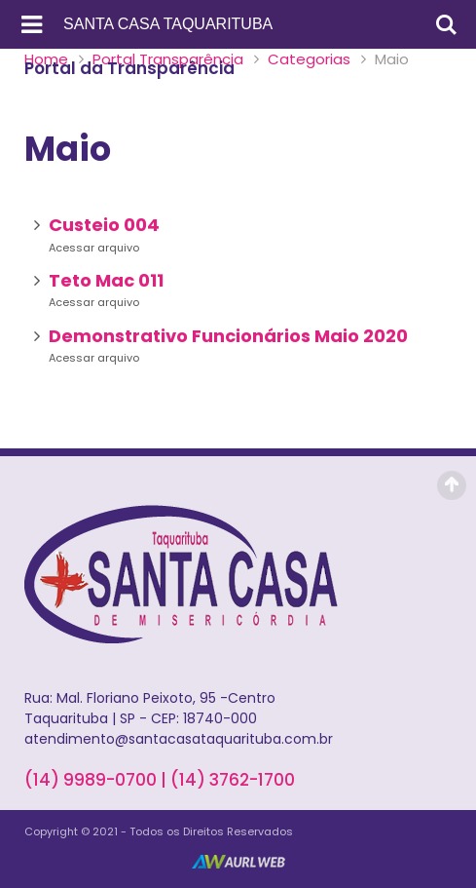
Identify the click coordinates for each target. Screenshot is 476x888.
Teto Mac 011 (106, 280)
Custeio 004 (104, 224)
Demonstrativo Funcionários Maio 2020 (228, 336)
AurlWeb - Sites (238, 862)
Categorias (309, 59)
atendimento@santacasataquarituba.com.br (178, 739)
